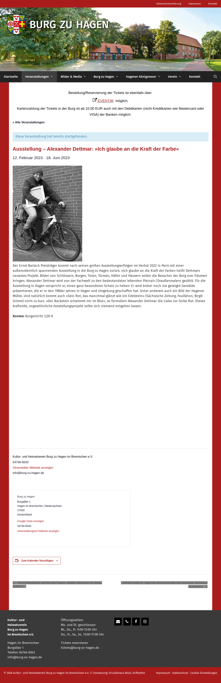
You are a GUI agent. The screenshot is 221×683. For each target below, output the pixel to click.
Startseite (11, 77)
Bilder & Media (75, 76)
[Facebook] (136, 622)
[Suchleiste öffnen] (215, 76)
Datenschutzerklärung (168, 3)
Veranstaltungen (41, 76)
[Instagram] (145, 622)
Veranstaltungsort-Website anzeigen (38, 531)
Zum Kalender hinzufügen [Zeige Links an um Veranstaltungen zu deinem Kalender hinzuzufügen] (37, 560)
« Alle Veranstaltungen (29, 122)
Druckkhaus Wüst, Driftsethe (127, 673)
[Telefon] (127, 622)
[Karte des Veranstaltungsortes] (98, 518)
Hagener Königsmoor (145, 76)
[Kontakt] (118, 622)
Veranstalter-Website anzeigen (33, 467)
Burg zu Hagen (108, 76)
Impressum (194, 3)
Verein (176, 76)
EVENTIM (105, 101)
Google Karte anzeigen (30, 521)
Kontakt (212, 3)
